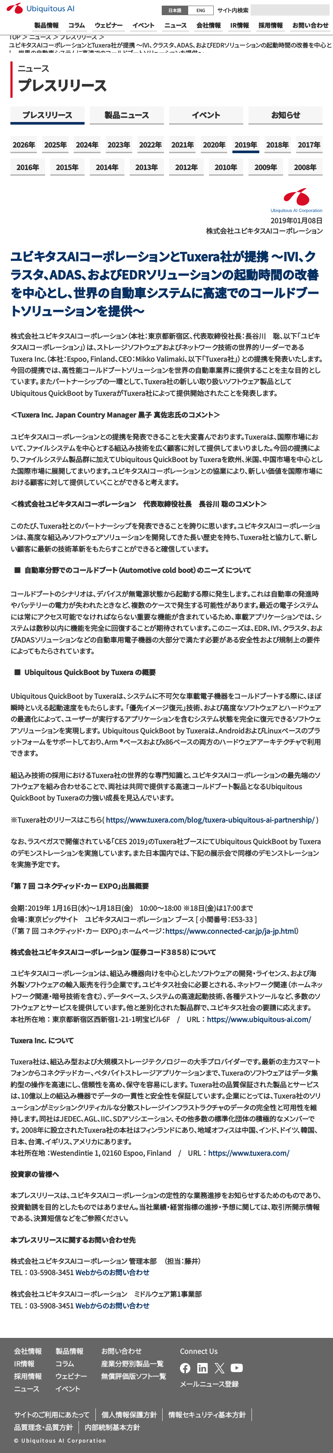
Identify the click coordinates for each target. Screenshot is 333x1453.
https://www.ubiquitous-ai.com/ (259, 1019)
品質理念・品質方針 (43, 1427)
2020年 (214, 144)
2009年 (266, 167)
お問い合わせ (121, 1351)
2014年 (107, 167)
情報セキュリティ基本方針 (207, 1414)
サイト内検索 (232, 10)
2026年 (24, 144)
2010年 (226, 167)
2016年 (27, 167)
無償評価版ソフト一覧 (133, 1376)
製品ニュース (126, 114)
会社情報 (28, 1351)
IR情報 (24, 1363)
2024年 (87, 144)
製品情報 (69, 1351)
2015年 (67, 167)
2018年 (277, 144)
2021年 (182, 144)
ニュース (40, 36)
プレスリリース (78, 36)
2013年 (146, 167)
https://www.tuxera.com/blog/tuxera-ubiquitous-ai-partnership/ (210, 819)
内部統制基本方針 (112, 1427)
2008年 (305, 167)
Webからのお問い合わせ (112, 1272)
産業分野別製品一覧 (132, 1363)
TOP (14, 36)
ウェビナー (71, 1376)
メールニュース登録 (209, 1384)
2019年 (246, 144)
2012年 (186, 167)
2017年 (309, 144)
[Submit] (320, 10)
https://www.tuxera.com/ (248, 1153)
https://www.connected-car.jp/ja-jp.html (230, 931)
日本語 (174, 10)
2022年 (150, 144)
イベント (206, 114)
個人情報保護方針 (129, 1414)
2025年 (55, 144)
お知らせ (285, 114)
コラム (65, 1363)
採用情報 (28, 1376)
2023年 (119, 144)
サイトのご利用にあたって (52, 1414)
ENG (200, 10)
